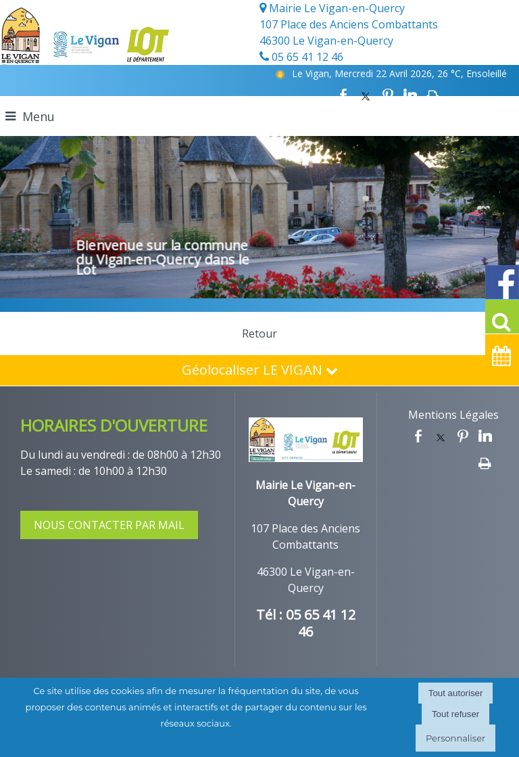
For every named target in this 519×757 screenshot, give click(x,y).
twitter (365, 95)
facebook (343, 95)
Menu (38, 116)
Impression (432, 95)
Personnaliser (455, 738)
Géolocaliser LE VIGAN (260, 370)
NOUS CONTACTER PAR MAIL (109, 525)
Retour (259, 333)
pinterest (388, 95)
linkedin (410, 95)
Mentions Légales (453, 414)
